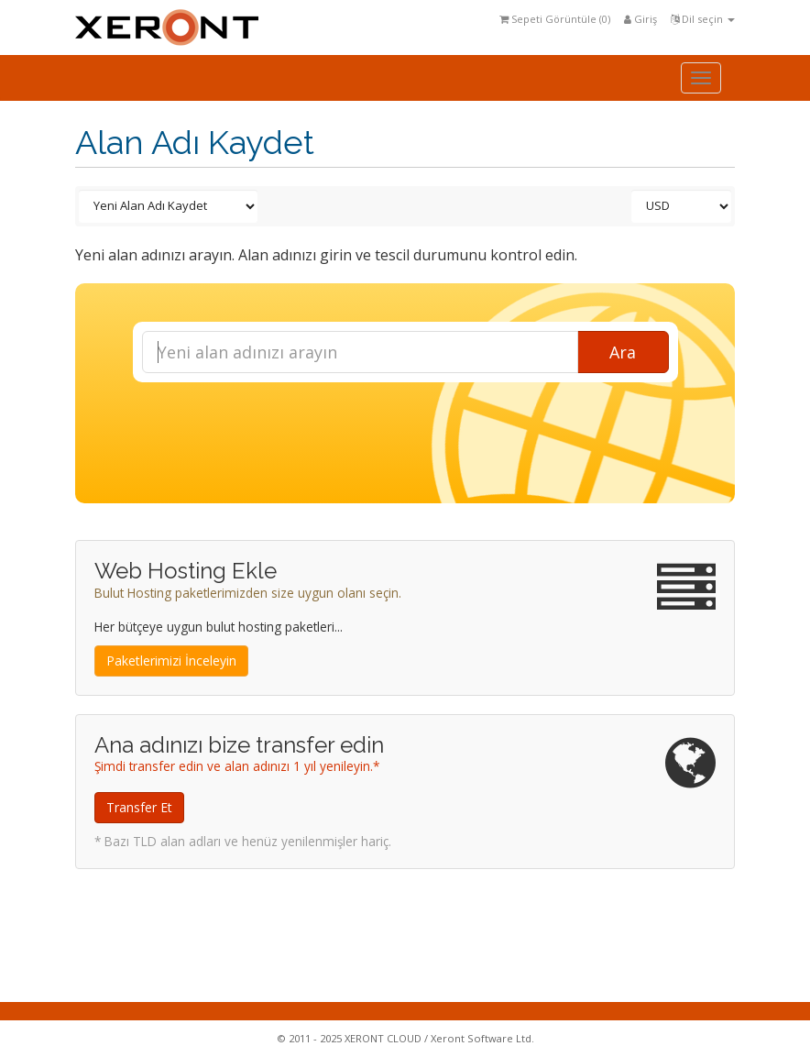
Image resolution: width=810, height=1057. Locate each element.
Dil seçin (703, 19)
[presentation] (421, 432)
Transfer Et (139, 807)
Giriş (640, 19)
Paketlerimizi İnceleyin (171, 660)
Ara (622, 352)
